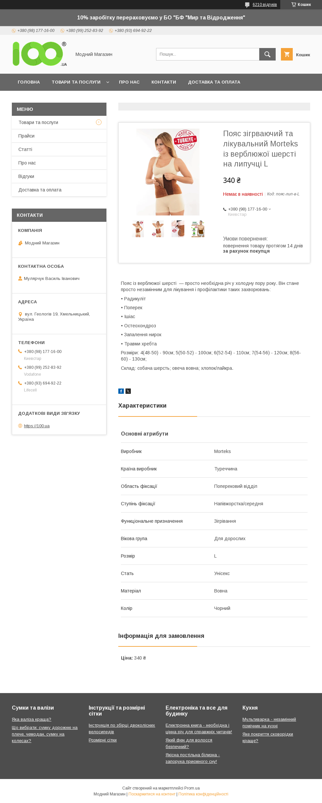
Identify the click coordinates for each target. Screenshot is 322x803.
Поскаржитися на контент (151, 794)
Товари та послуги (76, 82)
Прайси (26, 135)
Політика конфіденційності (203, 794)
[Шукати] (267, 54)
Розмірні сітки (103, 740)
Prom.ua (192, 788)
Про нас (129, 82)
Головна (29, 82)
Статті (25, 149)
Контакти (163, 82)
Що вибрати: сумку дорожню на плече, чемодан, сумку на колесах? (45, 734)
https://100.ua (37, 425)
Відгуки (26, 176)
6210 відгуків (265, 4)
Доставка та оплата (214, 82)
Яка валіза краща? (31, 719)
